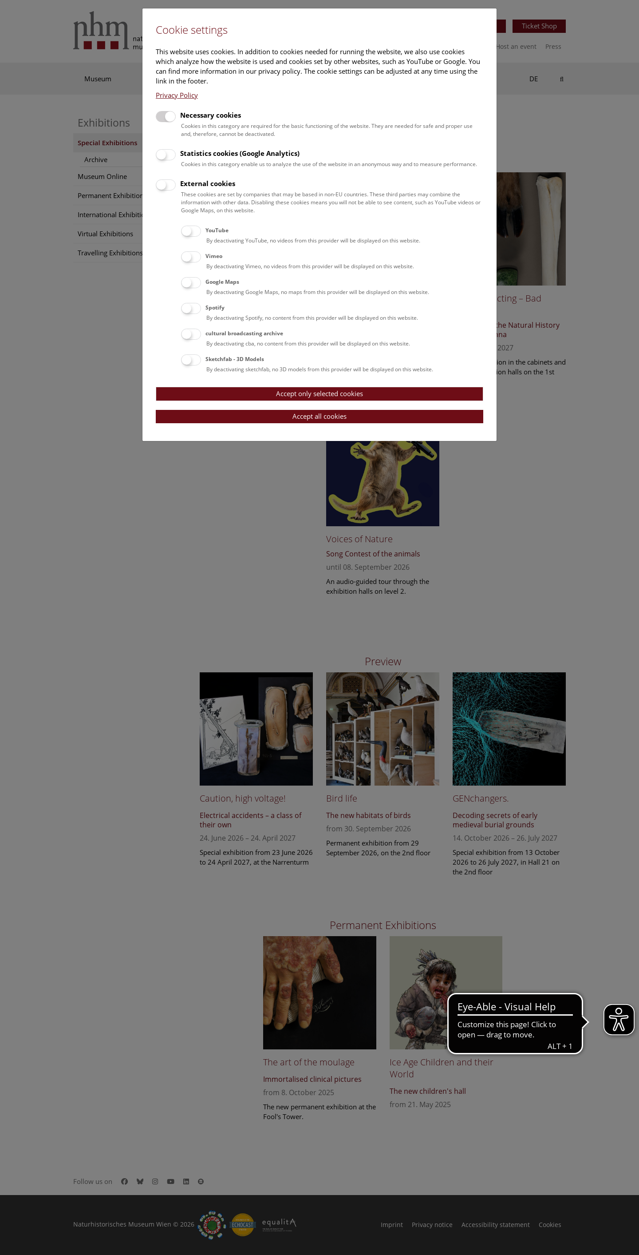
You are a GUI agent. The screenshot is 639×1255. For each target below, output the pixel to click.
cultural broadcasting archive (244, 333)
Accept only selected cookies (319, 393)
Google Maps (222, 282)
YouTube (217, 230)
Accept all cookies (319, 416)
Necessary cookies (210, 115)
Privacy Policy (177, 95)
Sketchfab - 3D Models (234, 359)
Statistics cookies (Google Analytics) (240, 153)
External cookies (207, 183)
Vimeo (213, 256)
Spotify (215, 307)
